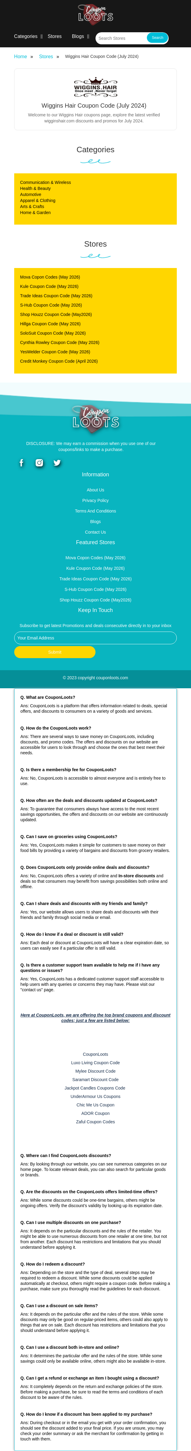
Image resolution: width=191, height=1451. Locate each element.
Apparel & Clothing (38, 200)
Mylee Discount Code (95, 1071)
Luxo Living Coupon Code (95, 1062)
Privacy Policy (95, 500)
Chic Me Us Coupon (95, 1104)
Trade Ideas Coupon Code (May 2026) (56, 295)
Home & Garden (35, 212)
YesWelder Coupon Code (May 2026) (55, 351)
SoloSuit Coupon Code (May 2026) (53, 333)
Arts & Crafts (32, 206)
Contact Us (95, 532)
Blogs (78, 36)
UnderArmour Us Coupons (96, 1096)
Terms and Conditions (95, 511)
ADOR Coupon (95, 1113)
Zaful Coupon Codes (95, 1121)
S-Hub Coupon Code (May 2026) (51, 305)
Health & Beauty (35, 188)
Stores (55, 36)
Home (20, 56)
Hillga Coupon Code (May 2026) (50, 323)
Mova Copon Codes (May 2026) (50, 277)
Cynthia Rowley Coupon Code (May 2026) (59, 342)
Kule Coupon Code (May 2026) (49, 286)
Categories (25, 36)
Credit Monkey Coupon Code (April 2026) (59, 361)
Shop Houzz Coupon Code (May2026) (56, 314)
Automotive (30, 194)
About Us (95, 489)
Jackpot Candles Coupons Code (96, 1088)
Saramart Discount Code (95, 1079)
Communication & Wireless (45, 182)
